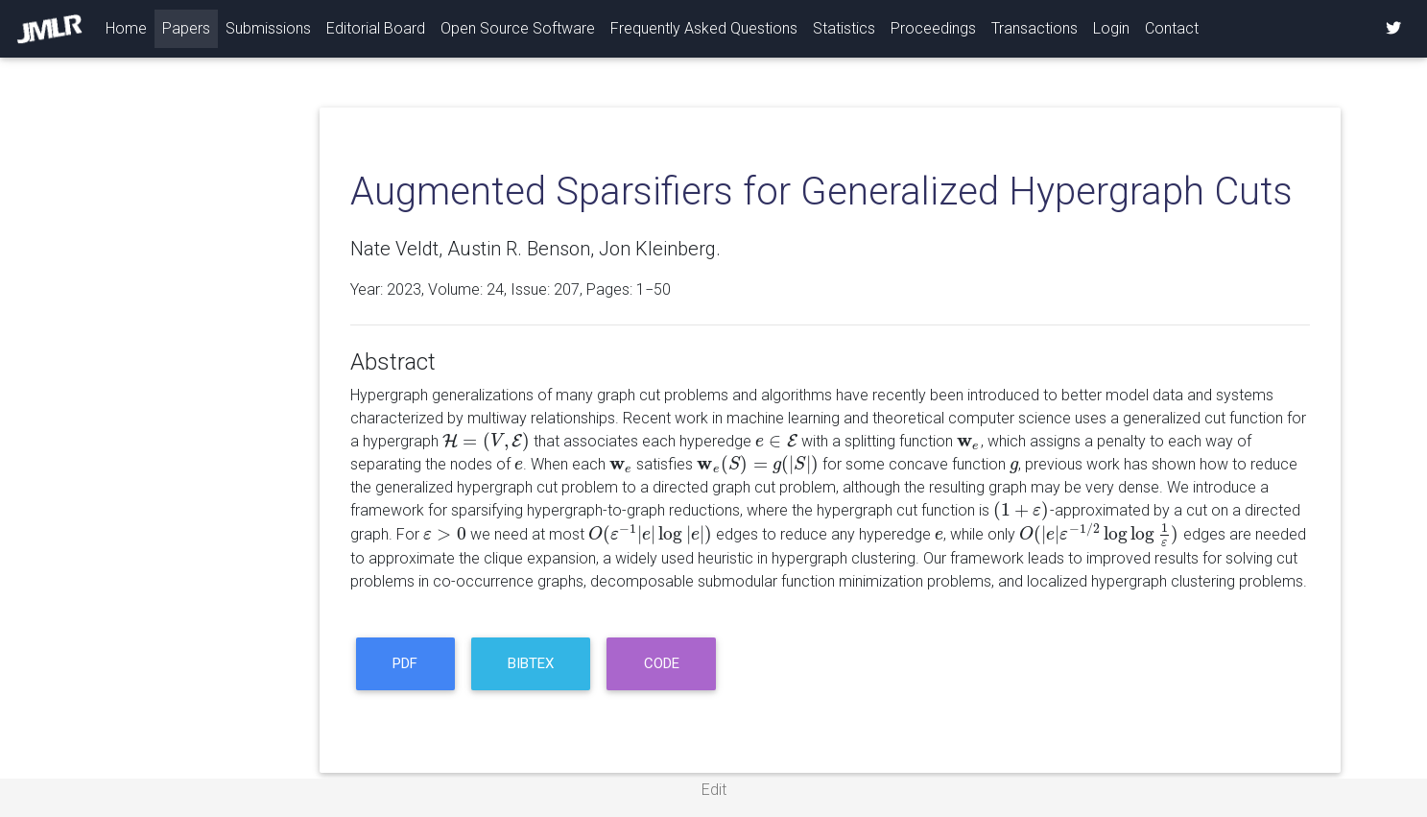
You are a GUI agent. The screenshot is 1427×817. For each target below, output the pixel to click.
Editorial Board (375, 28)
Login (1111, 28)
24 (495, 289)
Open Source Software (517, 28)
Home (130, 26)
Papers (186, 28)
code (661, 663)
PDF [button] (404, 663)
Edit (714, 790)
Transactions (1034, 28)
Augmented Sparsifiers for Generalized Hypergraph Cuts (821, 191)
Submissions (268, 28)
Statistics (844, 28)
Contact (1172, 28)
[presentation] (486, 441)
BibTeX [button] (531, 663)
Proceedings (933, 28)
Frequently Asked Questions (703, 28)
